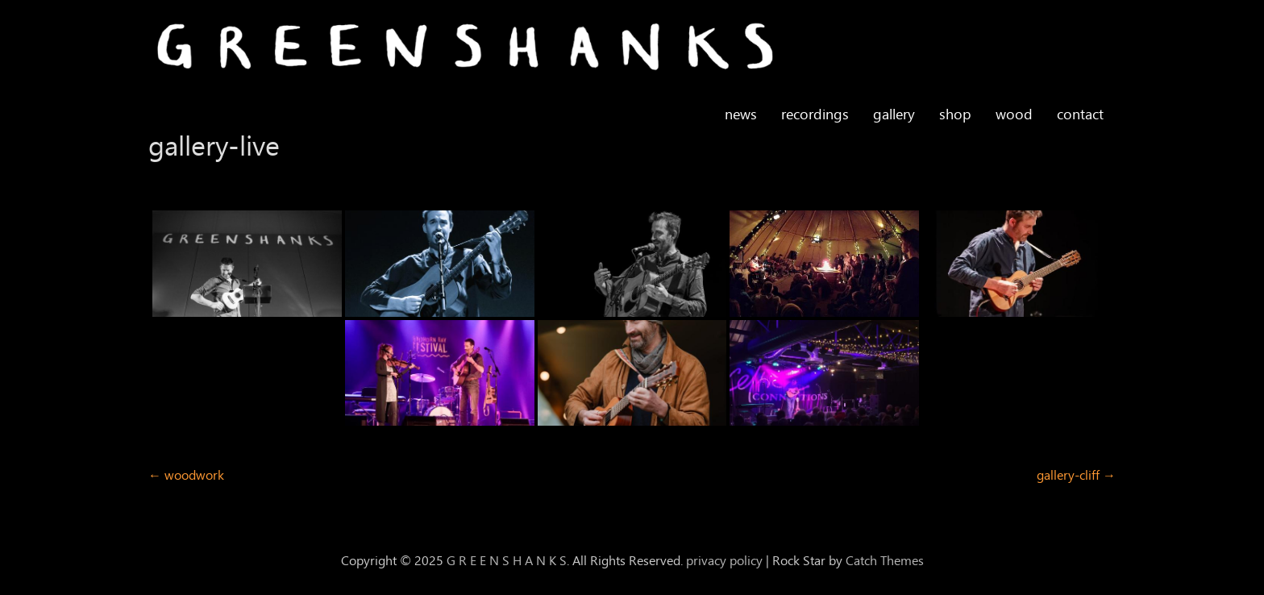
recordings (815, 114)
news (741, 114)
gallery (894, 114)
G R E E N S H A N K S (507, 560)
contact (1080, 114)
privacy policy (724, 560)
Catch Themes (885, 560)
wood (1014, 114)
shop (955, 114)
